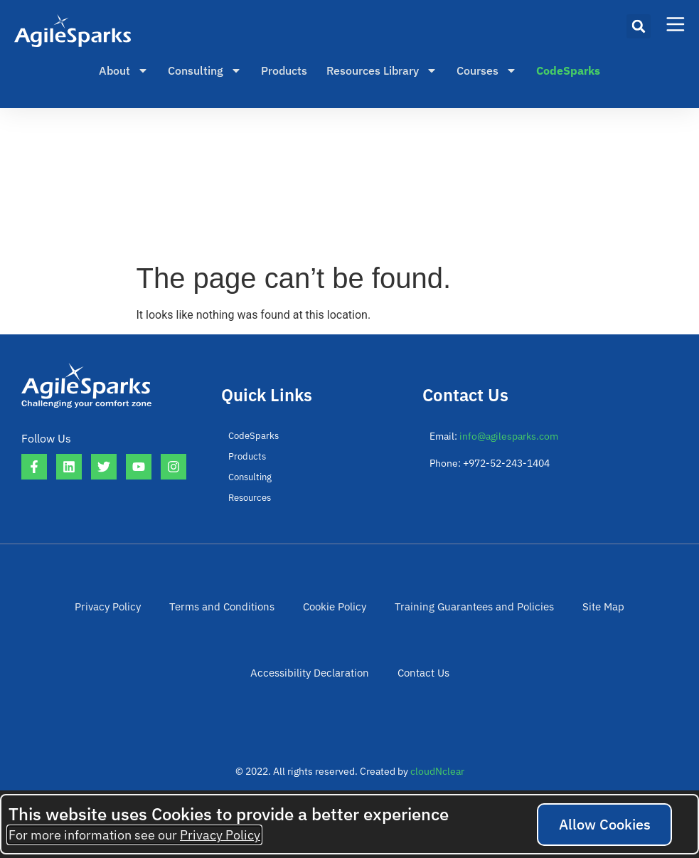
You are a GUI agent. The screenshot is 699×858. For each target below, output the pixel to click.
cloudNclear (437, 786)
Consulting (205, 70)
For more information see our (134, 835)
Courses (487, 70)
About (124, 70)
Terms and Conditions (229, 609)
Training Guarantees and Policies (468, 609)
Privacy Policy (121, 609)
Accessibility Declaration (311, 683)
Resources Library (381, 70)
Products (284, 70)
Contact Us (419, 683)
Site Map (589, 609)
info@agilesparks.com (508, 436)
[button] (638, 26)
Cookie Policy (336, 609)
